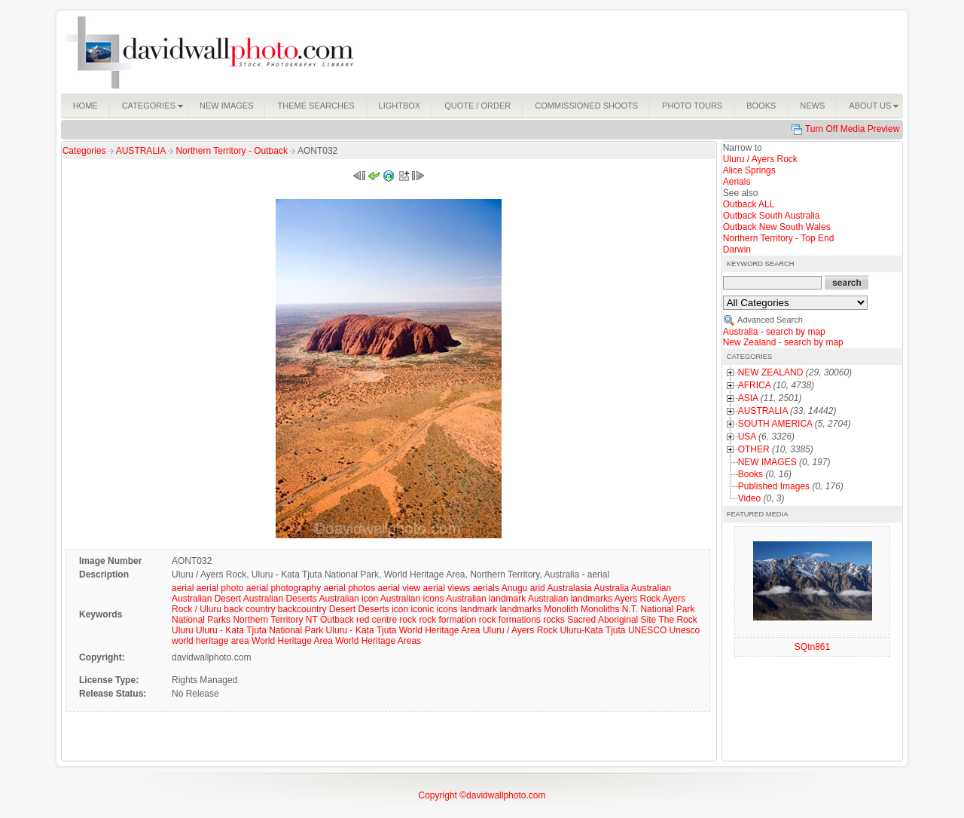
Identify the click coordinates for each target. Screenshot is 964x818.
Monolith (561, 609)
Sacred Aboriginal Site (611, 619)
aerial (183, 588)
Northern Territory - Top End (778, 238)
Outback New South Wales (777, 227)
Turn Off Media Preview (852, 129)
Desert (342, 609)
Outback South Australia (771, 215)
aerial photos (350, 588)
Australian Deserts (280, 598)
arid (537, 588)
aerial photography (283, 588)
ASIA (748, 398)
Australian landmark (486, 598)
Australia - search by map (774, 331)
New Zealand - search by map (783, 342)
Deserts (373, 609)
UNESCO (647, 630)
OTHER (754, 449)
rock (407, 619)
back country (249, 609)
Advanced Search (770, 319)
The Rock (677, 619)
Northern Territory (268, 619)
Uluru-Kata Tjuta (592, 630)
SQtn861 (812, 647)
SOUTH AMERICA (775, 423)
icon (400, 609)
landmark (478, 609)
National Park (667, 609)
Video (749, 498)
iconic (423, 609)
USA (747, 436)
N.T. (630, 609)
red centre (376, 619)
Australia (611, 588)
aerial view (399, 588)
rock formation (447, 619)
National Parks (201, 619)
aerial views (447, 588)
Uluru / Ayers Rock (520, 630)
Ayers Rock (637, 598)
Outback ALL (749, 204)
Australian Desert (206, 598)
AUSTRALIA (142, 151)
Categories (84, 151)
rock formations (510, 619)
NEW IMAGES (767, 462)
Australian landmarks (570, 598)
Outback (337, 619)
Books (750, 474)
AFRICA (754, 385)
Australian (651, 588)
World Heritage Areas (378, 641)
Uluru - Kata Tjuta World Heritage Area (403, 630)
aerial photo (220, 588)
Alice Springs (749, 170)
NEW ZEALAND (771, 372)
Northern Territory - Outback (232, 151)
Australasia (569, 588)
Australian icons (412, 598)
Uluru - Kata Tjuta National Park (259, 630)
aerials (486, 588)
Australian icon (348, 598)
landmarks (520, 609)
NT (312, 619)
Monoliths (600, 609)
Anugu (515, 588)
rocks (554, 619)
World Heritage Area (292, 641)
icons (447, 609)
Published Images (774, 486)
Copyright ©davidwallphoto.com (482, 795)
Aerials (737, 181)
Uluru (183, 630)
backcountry (302, 609)
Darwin (737, 249)
